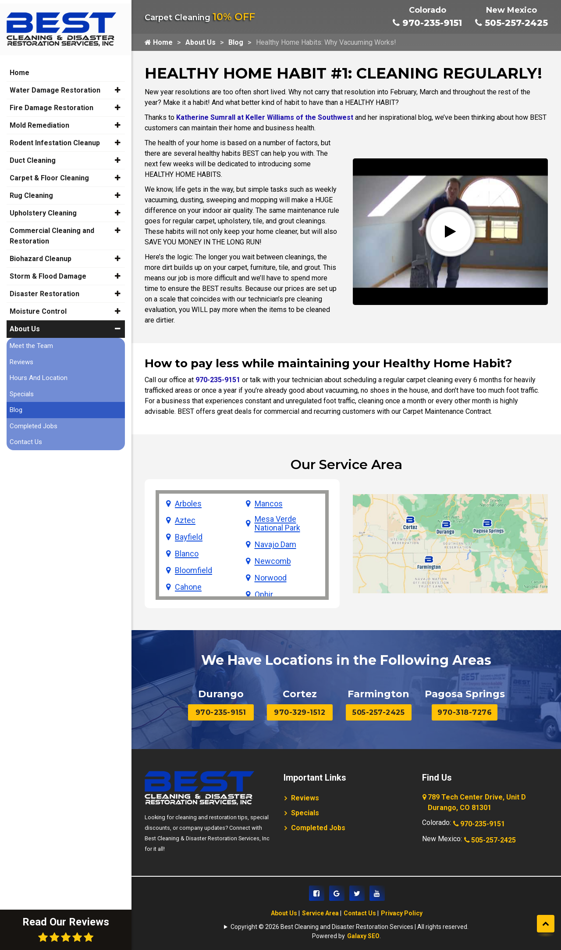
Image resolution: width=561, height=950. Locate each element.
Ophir (264, 594)
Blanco (187, 553)
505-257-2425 (511, 23)
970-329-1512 (299, 712)
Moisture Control (38, 305)
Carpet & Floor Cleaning (49, 172)
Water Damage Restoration (55, 84)
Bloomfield (193, 570)
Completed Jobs (318, 828)
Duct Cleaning (33, 155)
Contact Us (360, 913)
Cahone (188, 587)
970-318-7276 (464, 712)
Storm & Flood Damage (48, 270)
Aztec (185, 520)
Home (159, 42)
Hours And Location (38, 372)
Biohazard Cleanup (40, 253)
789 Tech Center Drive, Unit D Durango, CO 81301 (475, 803)
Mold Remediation (39, 119)
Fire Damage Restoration (51, 102)
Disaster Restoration (44, 288)
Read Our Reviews (65, 929)
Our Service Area (346, 464)
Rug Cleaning (31, 190)
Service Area (320, 913)
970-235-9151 (427, 23)
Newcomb (273, 561)
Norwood (271, 578)
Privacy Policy (402, 913)
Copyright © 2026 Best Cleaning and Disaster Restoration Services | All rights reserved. (350, 926)
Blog (235, 42)
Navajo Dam (275, 544)
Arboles (188, 503)
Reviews (305, 798)
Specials (305, 813)
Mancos (269, 503)
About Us (200, 42)
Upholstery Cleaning (43, 207)
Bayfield (188, 537)
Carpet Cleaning (200, 17)
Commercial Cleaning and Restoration (52, 230)
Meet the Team (31, 340)
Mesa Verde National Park (277, 523)
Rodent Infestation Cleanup (55, 137)
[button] (117, 84)
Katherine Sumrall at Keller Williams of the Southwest (264, 117)
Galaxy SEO (363, 935)
